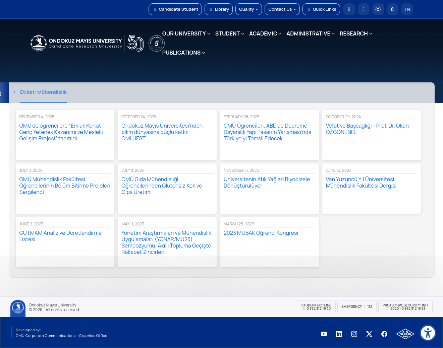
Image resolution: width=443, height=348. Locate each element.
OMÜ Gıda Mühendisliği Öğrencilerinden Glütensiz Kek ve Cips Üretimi (161, 186)
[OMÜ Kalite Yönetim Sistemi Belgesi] (405, 334)
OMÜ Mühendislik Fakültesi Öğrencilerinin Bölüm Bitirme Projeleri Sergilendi (65, 186)
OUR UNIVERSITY (184, 33)
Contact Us (282, 9)
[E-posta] (364, 9)
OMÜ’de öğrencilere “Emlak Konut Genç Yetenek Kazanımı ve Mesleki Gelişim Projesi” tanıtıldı (61, 132)
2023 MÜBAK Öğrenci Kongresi (261, 232)
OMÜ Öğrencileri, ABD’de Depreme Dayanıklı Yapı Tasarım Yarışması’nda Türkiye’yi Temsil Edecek (268, 132)
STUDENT (227, 33)
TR (406, 9)
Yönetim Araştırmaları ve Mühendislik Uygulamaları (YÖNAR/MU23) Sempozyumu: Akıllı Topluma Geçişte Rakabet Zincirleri (166, 242)
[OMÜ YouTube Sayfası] (324, 334)
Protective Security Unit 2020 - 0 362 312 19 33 (405, 307)
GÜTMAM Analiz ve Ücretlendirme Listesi (60, 236)
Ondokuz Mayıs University (52, 305)
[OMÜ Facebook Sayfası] (384, 334)
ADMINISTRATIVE (308, 33)
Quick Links (321, 9)
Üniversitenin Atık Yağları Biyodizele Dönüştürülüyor (267, 182)
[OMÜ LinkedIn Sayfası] (339, 334)
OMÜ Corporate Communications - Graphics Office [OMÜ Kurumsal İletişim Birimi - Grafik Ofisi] (61, 335)
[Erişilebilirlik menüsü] (428, 333)
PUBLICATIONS (181, 52)
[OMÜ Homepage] (349, 9)
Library (218, 9)
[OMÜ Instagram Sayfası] (354, 334)
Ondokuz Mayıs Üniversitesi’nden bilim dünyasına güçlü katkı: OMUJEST (162, 132)
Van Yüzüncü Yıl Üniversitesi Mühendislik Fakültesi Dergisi (361, 182)
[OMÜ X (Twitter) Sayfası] (369, 334)
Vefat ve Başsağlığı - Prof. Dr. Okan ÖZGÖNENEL (367, 129)
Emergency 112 (357, 306)
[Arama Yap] (392, 9)
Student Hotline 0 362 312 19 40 (316, 307)
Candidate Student (175, 9)
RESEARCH (354, 33)
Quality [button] (248, 9)
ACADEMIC (263, 33)
